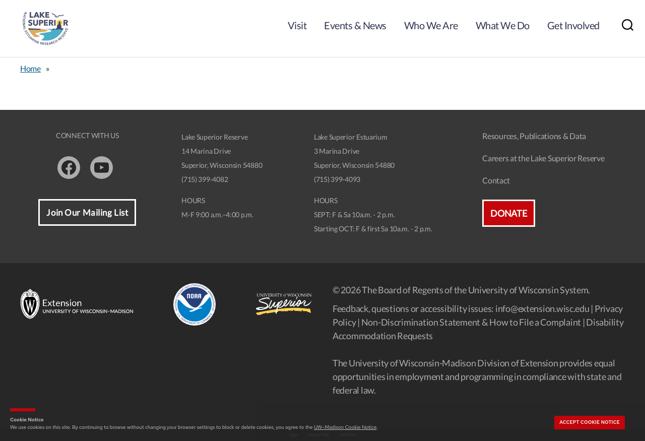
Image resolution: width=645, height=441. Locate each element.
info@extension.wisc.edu (542, 308)
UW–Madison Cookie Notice (345, 427)
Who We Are (431, 25)
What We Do (503, 25)
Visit (297, 25)
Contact (495, 180)
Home (30, 68)
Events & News (355, 25)
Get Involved (573, 25)
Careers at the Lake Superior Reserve (543, 158)
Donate (508, 213)
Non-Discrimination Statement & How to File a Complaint (471, 322)
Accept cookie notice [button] (589, 422)
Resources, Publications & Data (534, 136)
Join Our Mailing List (87, 212)
